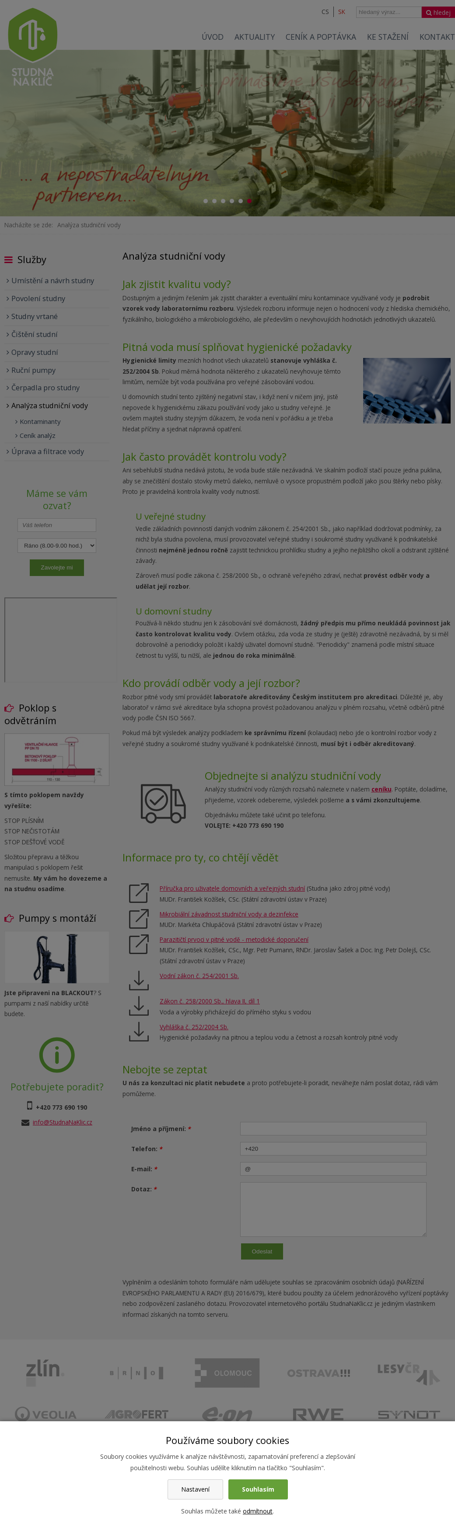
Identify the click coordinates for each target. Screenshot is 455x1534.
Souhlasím (258, 1489)
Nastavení (195, 1489)
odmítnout (258, 1511)
